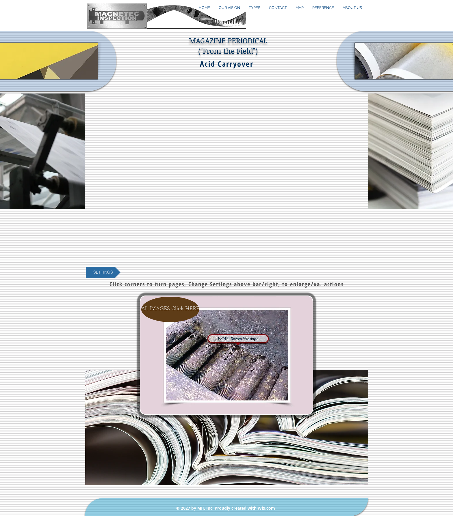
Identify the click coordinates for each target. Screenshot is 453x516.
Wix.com (266, 508)
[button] (103, 272)
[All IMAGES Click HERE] (170, 309)
